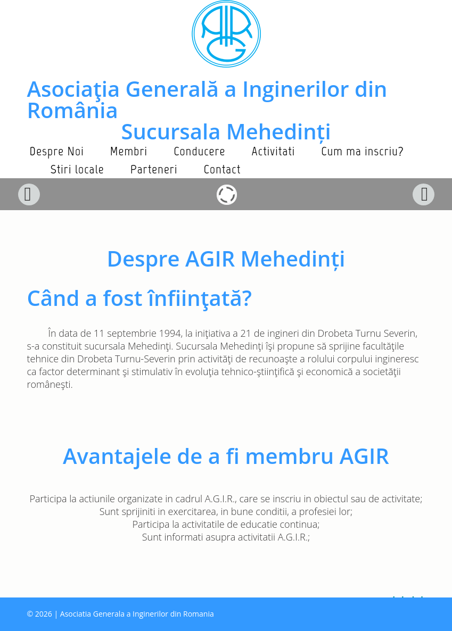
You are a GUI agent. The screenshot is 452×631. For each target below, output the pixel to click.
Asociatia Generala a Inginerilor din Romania (137, 614)
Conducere (199, 151)
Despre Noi (57, 151)
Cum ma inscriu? (362, 151)
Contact (222, 169)
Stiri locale (77, 169)
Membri (128, 151)
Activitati (273, 151)
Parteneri (154, 169)
